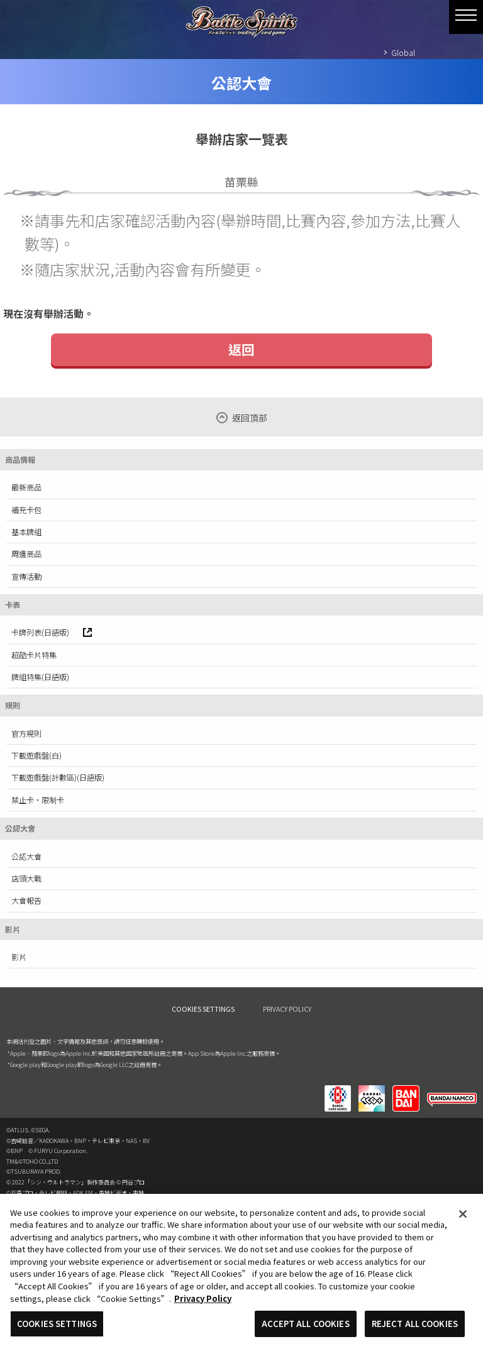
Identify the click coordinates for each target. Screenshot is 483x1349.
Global (403, 52)
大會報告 (26, 900)
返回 (241, 349)
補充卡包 (26, 510)
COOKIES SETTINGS (203, 1009)
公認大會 (26, 856)
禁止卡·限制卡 (37, 800)
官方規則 (26, 733)
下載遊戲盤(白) (36, 755)
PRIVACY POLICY (287, 1009)
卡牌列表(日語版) (51, 632)
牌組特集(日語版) (40, 677)
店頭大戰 (26, 878)
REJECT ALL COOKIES (415, 1329)
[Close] (463, 1219)
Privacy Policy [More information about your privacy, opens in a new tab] (202, 1303)
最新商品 (26, 487)
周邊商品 (26, 554)
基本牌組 (26, 532)
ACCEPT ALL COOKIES (305, 1329)
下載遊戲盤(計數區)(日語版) (57, 777)
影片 (18, 957)
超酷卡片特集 (34, 655)
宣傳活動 (26, 576)
